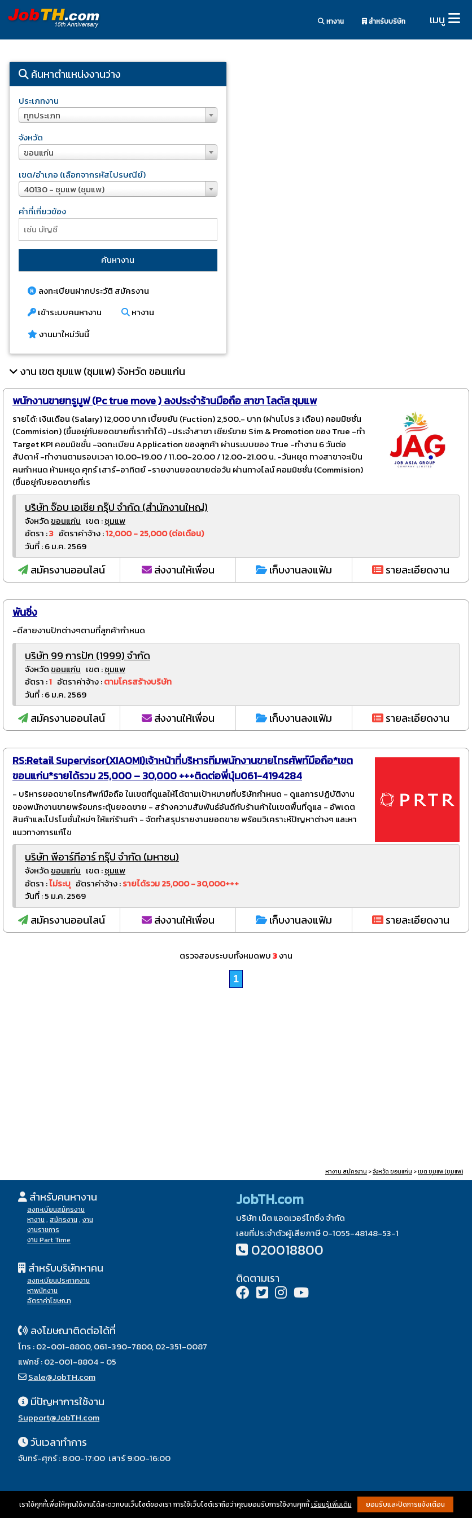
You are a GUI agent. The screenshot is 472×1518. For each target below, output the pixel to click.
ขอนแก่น (66, 520)
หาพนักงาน (42, 1291)
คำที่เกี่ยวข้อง (42, 211)
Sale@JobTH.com (61, 1376)
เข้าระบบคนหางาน (65, 312)
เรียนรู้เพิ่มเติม (331, 1504)
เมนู (437, 19)
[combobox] (118, 115)
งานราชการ (43, 1230)
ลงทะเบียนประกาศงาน (58, 1281)
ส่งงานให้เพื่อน (178, 569)
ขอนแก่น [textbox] (39, 152)
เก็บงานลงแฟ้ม (294, 569)
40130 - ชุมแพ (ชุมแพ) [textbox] (64, 189)
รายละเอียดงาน (410, 569)
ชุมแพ (114, 520)
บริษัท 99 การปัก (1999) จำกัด (87, 655)
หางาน (331, 21)
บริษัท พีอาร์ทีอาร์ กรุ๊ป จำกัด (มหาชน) (102, 856)
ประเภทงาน (39, 100)
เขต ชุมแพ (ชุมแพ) (440, 1171)
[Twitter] (262, 1293)
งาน (87, 1220)
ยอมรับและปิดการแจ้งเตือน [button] (405, 1504)
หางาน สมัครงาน (346, 1171)
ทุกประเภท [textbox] (42, 115)
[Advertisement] (354, 149)
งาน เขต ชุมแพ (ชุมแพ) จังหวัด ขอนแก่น (102, 371)
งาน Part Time (49, 1240)
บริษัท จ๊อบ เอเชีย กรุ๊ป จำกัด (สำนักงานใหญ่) (116, 507)
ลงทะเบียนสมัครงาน (56, 1209)
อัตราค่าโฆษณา (49, 1301)
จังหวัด (31, 137)
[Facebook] (243, 1293)
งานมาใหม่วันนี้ (58, 334)
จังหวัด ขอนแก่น (392, 1171)
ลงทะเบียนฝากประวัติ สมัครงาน (88, 290)
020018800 (287, 1250)
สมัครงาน (63, 1220)
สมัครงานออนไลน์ (61, 569)
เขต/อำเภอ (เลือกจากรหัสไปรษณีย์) (82, 174)
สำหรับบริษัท (383, 21)
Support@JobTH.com (58, 1417)
